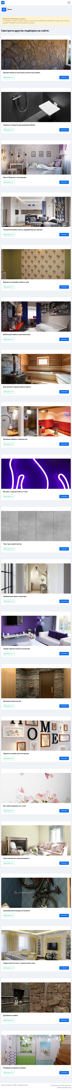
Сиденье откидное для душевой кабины (19, 125)
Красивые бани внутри (12, 701)
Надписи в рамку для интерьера (16, 753)
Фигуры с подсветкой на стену (15, 492)
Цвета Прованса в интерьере (14, 177)
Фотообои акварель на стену (14, 806)
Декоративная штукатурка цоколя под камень (21, 73)
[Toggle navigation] (69, 3)
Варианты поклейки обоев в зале (16, 282)
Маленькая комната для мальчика (16, 334)
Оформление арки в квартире (14, 596)
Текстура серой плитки (12, 544)
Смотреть (64, 77)
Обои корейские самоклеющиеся (16, 858)
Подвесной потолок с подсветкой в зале (19, 963)
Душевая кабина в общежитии (15, 439)
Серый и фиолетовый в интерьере (16, 649)
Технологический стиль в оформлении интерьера (22, 230)
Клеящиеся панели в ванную (14, 1068)
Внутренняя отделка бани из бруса (17, 387)
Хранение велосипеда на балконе (16, 911)
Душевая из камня (10, 1015)
